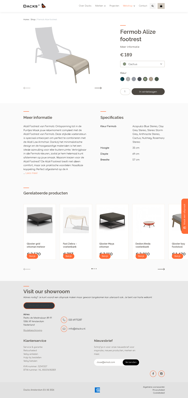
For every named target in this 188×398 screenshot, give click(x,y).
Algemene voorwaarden (154, 387)
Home (26, 20)
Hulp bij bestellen (32, 357)
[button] (122, 79)
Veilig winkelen (30, 354)
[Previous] (26, 88)
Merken (99, 6)
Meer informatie (129, 47)
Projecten (114, 6)
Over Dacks (85, 6)
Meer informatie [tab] (37, 117)
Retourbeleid (30, 350)
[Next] (98, 88)
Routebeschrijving (32, 330)
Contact (143, 6)
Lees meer (32, 173)
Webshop (128, 6)
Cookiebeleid (159, 393)
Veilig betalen (30, 361)
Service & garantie (33, 347)
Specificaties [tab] (111, 117)
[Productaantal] (125, 91)
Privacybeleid (159, 390)
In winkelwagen (148, 92)
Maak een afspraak (39, 305)
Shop (33, 20)
